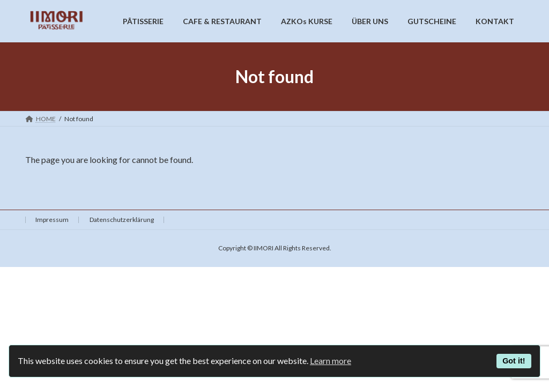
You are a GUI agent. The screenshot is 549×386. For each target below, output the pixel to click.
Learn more (330, 360)
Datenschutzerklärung (122, 220)
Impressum (52, 220)
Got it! (513, 361)
